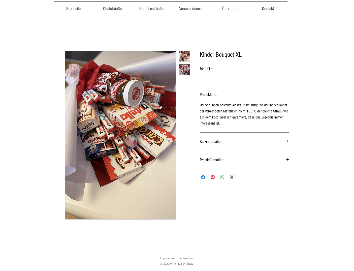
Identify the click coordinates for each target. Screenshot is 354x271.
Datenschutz (186, 258)
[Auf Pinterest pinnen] (213, 177)
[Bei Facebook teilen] (203, 177)
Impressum (167, 258)
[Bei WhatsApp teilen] (222, 177)
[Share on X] (232, 177)
